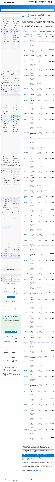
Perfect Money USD (6, 174)
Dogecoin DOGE (5, 31)
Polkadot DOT (5, 158)
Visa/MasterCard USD (6, 80)
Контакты (36, 6)
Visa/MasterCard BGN (6, 253)
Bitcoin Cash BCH (6, 21)
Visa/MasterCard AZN (6, 255)
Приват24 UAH (5, 216)
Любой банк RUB (6, 63)
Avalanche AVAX (5, 160)
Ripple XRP (5, 27)
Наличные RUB (5, 89)
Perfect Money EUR (6, 176)
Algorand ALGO (5, 152)
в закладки (31, 472)
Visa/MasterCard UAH (6, 85)
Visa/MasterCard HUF (6, 239)
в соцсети (35, 472)
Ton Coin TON (5, 50)
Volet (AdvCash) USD (6, 184)
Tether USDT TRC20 (6, 37)
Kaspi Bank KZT (5, 78)
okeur (4, 280)
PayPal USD (5, 182)
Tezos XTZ (4, 154)
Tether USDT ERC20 (6, 35)
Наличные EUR (5, 91)
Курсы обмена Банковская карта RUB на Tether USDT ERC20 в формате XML (38, 455)
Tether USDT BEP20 (6, 39)
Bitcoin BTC (5, 19)
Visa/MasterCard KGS (6, 249)
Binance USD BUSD (6, 150)
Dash (4, 33)
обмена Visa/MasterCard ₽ (36, 470)
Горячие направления (15, 15)
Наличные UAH (5, 93)
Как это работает (22, 6)
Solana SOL (5, 48)
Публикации (29, 6)
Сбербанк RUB (5, 69)
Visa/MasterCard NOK (6, 251)
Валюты (10, 6)
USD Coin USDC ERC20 (6, 123)
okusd (4, 278)
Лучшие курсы (4, 6)
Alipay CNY (5, 186)
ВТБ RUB (4, 76)
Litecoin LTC (5, 25)
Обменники (15, 6)
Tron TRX (4, 43)
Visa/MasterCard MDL (6, 237)
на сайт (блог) (43, 472)
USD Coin (4, 133)
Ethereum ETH (5, 23)
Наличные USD (5, 87)
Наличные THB (5, 267)
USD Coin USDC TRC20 (6, 135)
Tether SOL (5, 131)
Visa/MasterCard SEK (6, 243)
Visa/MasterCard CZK (6, 247)
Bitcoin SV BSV (5, 98)
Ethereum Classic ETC (6, 148)
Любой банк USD (6, 199)
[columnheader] (23, 34)
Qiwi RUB (4, 172)
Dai (3, 156)
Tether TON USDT (6, 41)
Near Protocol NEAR (6, 162)
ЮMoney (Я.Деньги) (6, 180)
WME (4, 170)
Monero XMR (5, 29)
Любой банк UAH (6, 65)
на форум (39, 472)
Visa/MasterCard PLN (6, 245)
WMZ (4, 178)
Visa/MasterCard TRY (6, 241)
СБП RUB (4, 67)
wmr (4, 276)
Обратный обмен (50, 31)
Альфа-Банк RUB (6, 71)
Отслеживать (42, 31)
